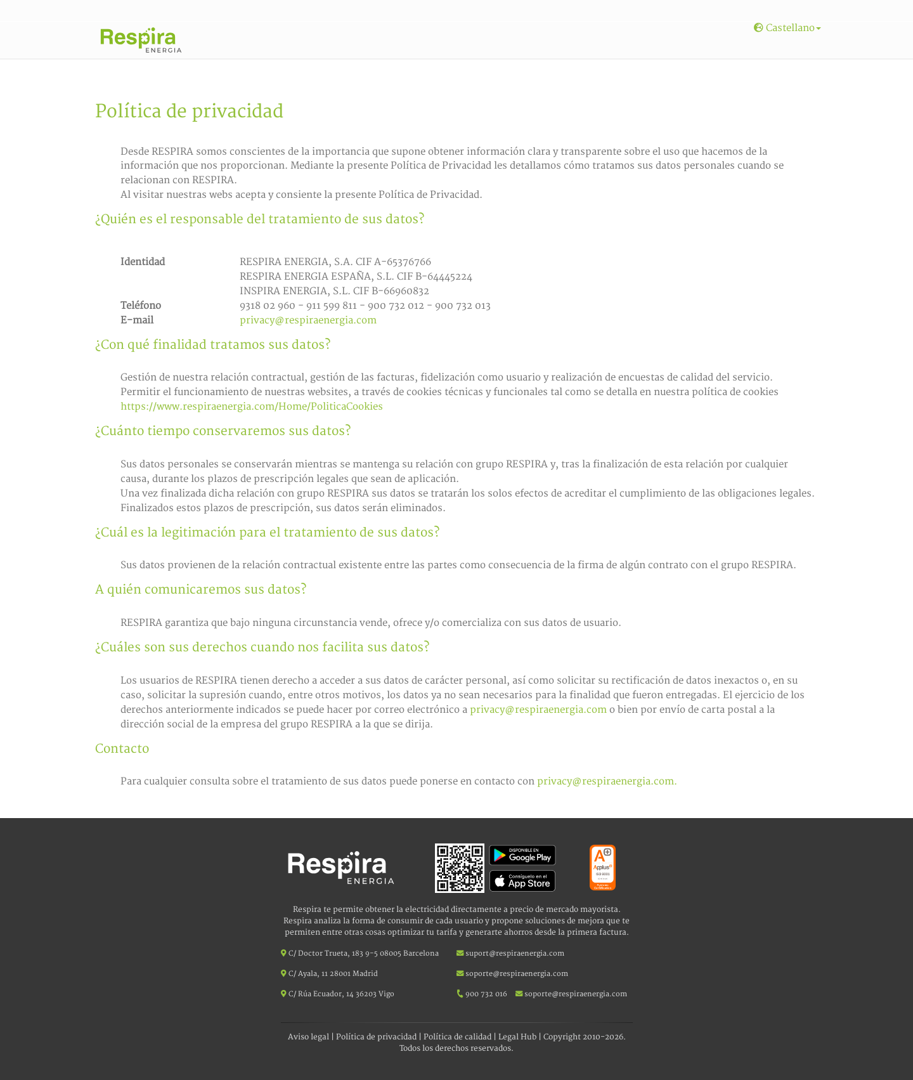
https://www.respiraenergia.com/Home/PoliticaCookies (251, 407)
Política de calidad (457, 1037)
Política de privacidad (376, 1037)
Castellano (787, 28)
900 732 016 (486, 994)
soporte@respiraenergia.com (512, 974)
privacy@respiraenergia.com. (607, 782)
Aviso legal (308, 1037)
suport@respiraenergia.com (510, 953)
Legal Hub (517, 1037)
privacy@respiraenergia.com (308, 321)
